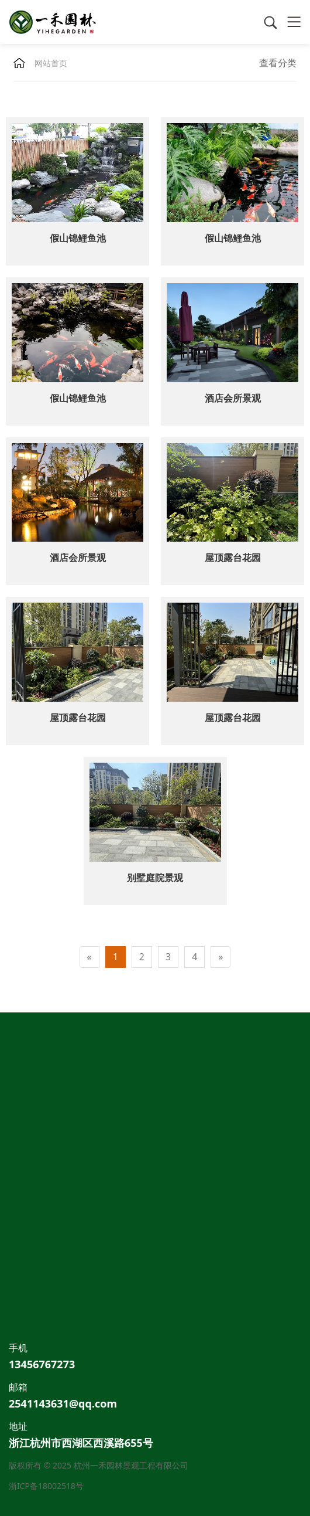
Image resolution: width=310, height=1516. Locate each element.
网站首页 (51, 63)
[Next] (220, 957)
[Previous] (89, 957)
